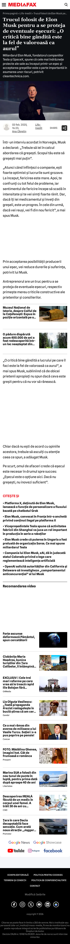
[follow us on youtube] (16, 851)
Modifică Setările (35, 894)
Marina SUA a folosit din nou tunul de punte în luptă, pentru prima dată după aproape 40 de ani (20, 777)
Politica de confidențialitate (48, 880)
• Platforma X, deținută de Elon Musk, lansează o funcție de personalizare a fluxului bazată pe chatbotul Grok (35, 507)
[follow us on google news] (19, 843)
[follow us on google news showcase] (47, 843)
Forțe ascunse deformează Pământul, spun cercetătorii (19, 637)
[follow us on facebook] (53, 851)
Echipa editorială (18, 875)
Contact (35, 886)
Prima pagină (10, 13)
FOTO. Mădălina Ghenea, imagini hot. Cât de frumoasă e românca (20, 753)
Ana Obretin (19, 131)
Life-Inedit (26, 13)
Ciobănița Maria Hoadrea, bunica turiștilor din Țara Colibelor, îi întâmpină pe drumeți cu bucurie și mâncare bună (20, 661)
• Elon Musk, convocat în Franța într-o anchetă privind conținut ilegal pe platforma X (35, 518)
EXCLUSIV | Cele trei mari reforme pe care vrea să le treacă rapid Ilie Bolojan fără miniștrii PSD (18, 682)
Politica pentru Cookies (48, 875)
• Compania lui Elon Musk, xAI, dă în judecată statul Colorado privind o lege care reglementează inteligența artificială (34, 556)
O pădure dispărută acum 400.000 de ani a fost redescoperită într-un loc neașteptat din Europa (19, 339)
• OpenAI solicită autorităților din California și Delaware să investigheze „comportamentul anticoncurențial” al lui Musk (35, 570)
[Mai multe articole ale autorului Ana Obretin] (6, 126)
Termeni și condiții (15, 880)
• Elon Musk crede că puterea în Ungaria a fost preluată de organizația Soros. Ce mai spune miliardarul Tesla (35, 543)
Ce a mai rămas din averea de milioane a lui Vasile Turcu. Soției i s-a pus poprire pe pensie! (19, 730)
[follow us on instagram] (34, 851)
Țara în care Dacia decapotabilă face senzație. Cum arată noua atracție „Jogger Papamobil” (18, 825)
